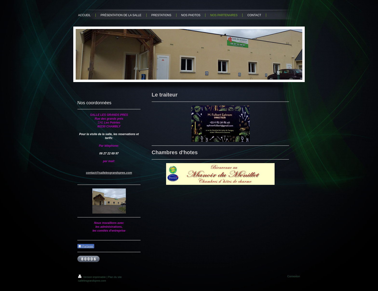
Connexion (293, 276)
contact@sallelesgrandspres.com (109, 172)
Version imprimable (92, 277)
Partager (85, 246)
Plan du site (115, 277)
